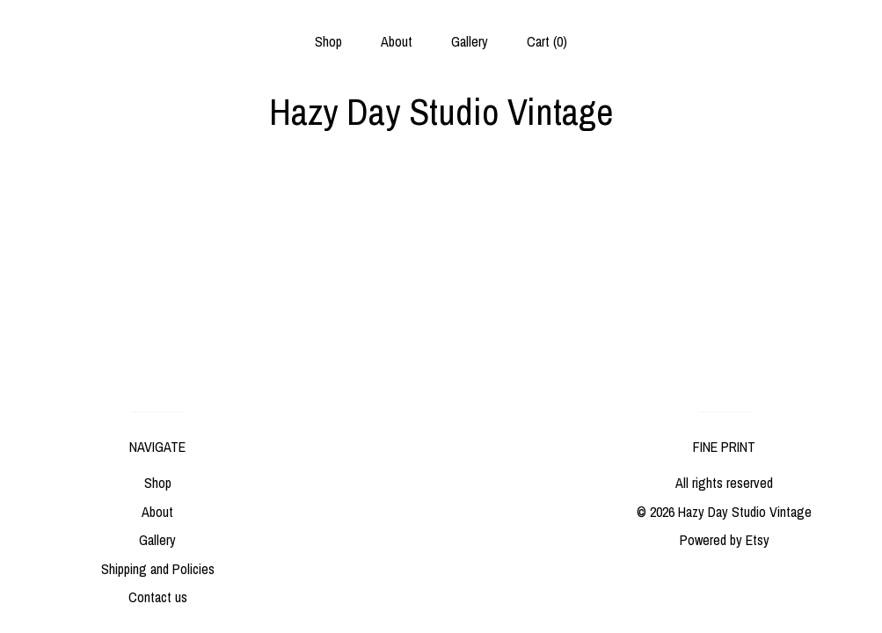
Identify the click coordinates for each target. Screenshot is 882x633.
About (396, 41)
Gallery (469, 41)
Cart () (547, 41)
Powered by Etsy (724, 539)
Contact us (157, 597)
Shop (328, 41)
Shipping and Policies (158, 568)
